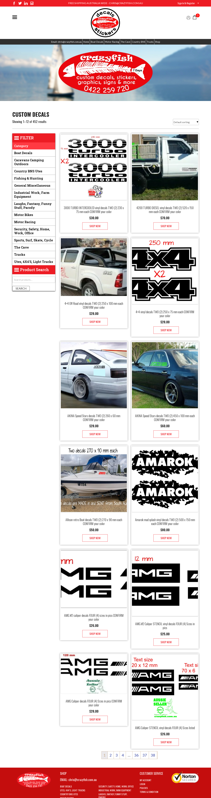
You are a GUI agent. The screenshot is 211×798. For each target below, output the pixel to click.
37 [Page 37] (145, 736)
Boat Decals (97, 41)
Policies (144, 769)
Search (21, 288)
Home (86, 41)
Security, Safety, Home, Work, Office (32, 231)
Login (142, 765)
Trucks (150, 41)
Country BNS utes (28, 171)
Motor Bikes (23, 215)
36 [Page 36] (136, 736)
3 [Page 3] (117, 736)
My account (145, 761)
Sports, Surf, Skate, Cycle (33, 240)
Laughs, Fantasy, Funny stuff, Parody (33, 206)
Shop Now (93, 223)
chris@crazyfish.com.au (82, 761)
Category (21, 146)
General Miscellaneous (32, 185)
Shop (157, 41)
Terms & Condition (149, 773)
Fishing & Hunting (28, 178)
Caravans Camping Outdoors (29, 162)
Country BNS (138, 41)
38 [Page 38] (153, 736)
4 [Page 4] (123, 736)
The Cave (125, 41)
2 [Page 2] (111, 736)
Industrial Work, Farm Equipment (31, 195)
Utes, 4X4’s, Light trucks (72, 771)
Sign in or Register (185, 3)
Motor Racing (112, 41)
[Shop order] (186, 122)
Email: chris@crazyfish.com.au (66, 41)
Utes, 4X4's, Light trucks (33, 262)
